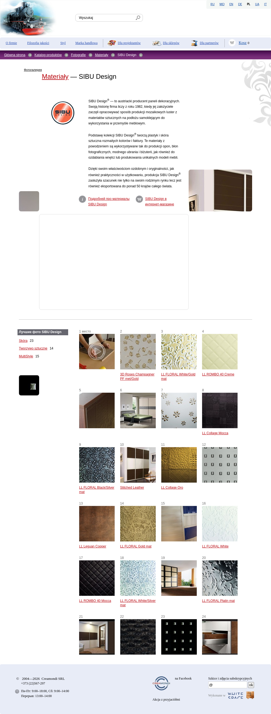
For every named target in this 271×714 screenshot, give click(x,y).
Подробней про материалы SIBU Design (108, 201)
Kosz (243, 43)
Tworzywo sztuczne (33, 348)
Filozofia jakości (38, 43)
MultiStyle (26, 356)
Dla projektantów (129, 43)
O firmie (11, 43)
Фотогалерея (33, 69)
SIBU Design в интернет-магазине (159, 201)
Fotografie (78, 55)
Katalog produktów (48, 55)
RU (213, 4)
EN (231, 4)
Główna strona (14, 55)
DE (240, 4)
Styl (63, 43)
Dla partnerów (209, 43)
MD (222, 4)
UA (257, 4)
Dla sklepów (171, 43)
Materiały (101, 55)
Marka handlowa (86, 43)
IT (265, 4)
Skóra (23, 341)
